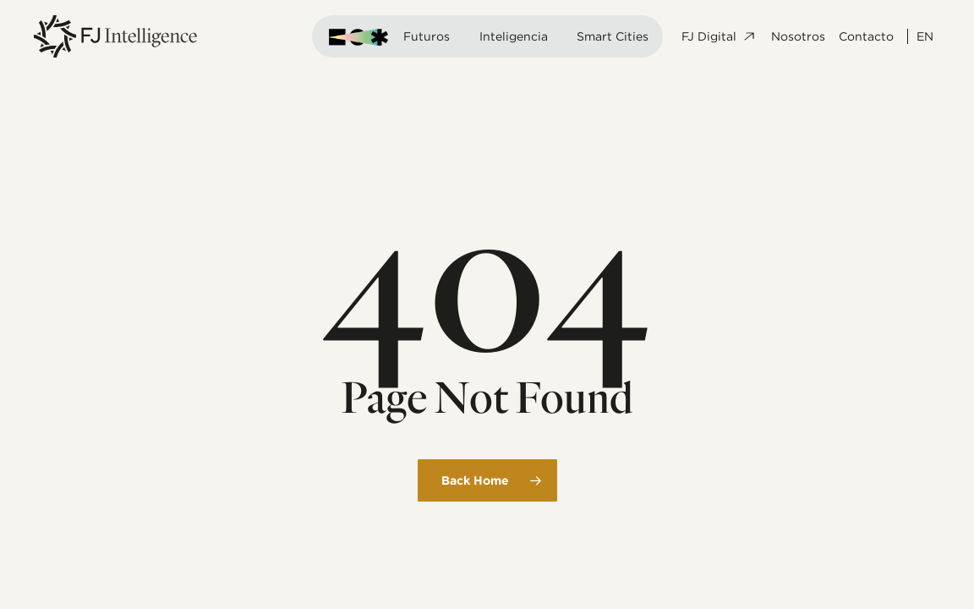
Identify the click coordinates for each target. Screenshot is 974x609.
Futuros (426, 36)
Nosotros (798, 36)
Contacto (866, 36)
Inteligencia (513, 36)
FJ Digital (719, 36)
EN (925, 36)
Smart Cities (612, 36)
